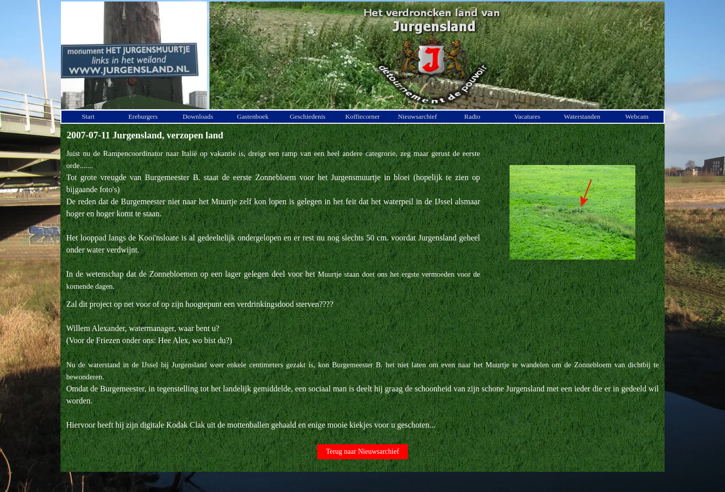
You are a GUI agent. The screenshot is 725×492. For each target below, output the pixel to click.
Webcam (636, 116)
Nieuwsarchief (417, 116)
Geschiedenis (307, 116)
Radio (472, 116)
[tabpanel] (273, 219)
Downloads (198, 116)
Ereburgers (143, 116)
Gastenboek (253, 116)
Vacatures (527, 116)
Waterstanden (582, 116)
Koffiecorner (362, 116)
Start (88, 116)
